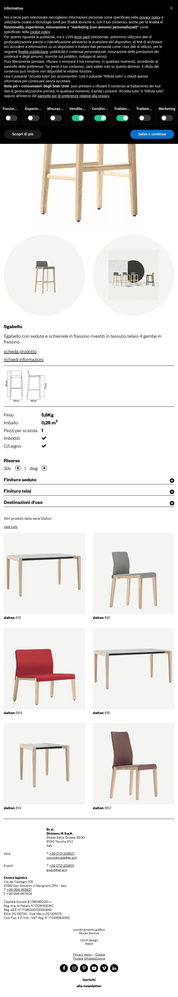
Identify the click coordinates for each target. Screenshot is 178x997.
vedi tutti (11, 526)
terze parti (82, 37)
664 (13, 712)
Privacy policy (83, 954)
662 (102, 807)
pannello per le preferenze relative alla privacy (73, 96)
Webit (89, 943)
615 (12, 617)
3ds (7, 468)
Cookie (100, 954)
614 (12, 807)
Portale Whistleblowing (89, 958)
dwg (33, 468)
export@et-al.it (57, 869)
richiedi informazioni (23, 359)
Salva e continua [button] (152, 134)
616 (101, 712)
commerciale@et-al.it (62, 857)
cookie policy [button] (40, 32)
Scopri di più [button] (22, 134)
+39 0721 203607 (62, 853)
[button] (171, 8)
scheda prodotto (20, 351)
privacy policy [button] (150, 17)
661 (101, 617)
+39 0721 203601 (61, 865)
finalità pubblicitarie (33, 52)
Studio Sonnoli (89, 932)
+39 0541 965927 (19, 889)
